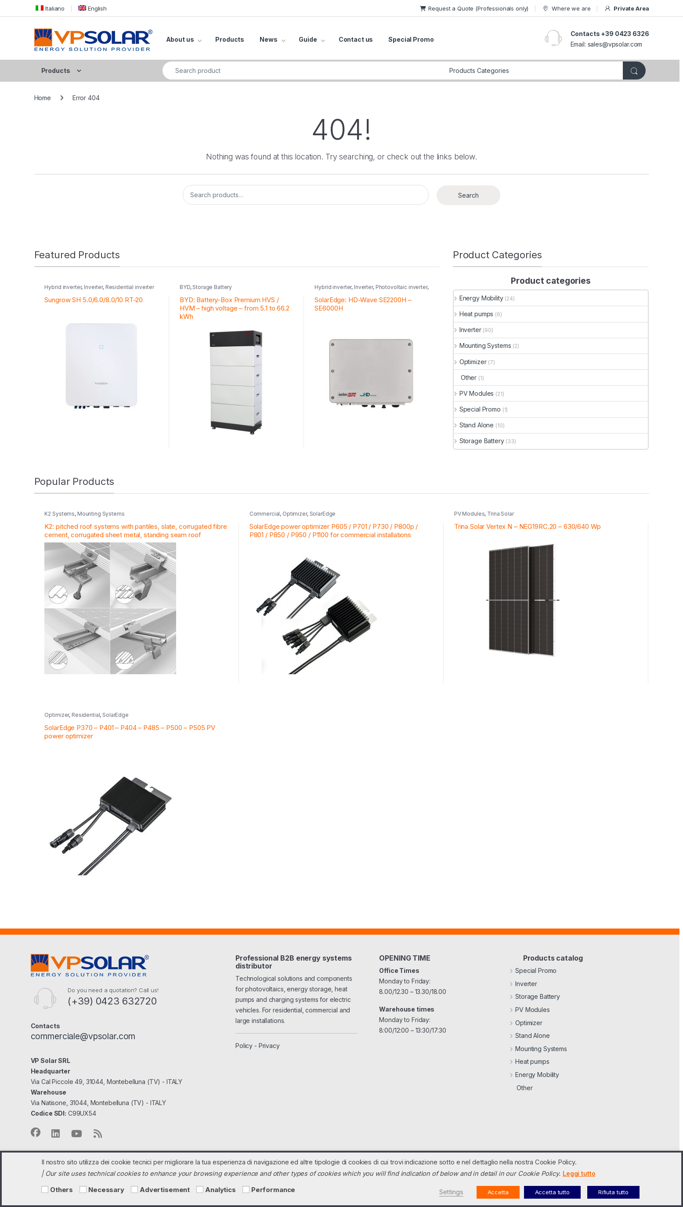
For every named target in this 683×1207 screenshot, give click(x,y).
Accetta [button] (498, 1192)
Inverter (93, 287)
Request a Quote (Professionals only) (474, 8)
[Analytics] (199, 1189)
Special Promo (411, 39)
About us (180, 39)
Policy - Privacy (257, 1045)
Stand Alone (474, 425)
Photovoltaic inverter (401, 287)
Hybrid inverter (62, 287)
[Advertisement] (134, 1189)
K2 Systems (59, 513)
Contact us (356, 39)
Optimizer (470, 361)
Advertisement (165, 1190)
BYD (185, 287)
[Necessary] (83, 1189)
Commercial (264, 513)
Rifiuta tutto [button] (613, 1192)
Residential (86, 715)
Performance (273, 1190)
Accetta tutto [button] (552, 1192)
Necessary (106, 1190)
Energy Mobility (478, 298)
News (268, 39)
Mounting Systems (482, 345)
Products (229, 39)
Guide (308, 39)
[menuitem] (49, 8)
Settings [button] (451, 1192)
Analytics (220, 1190)
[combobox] (304, 70)
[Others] (44, 1189)
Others (61, 1190)
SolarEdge (323, 513)
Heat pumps (473, 314)
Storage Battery (212, 287)
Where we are (566, 8)
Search (468, 195)
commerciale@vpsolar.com (83, 1036)
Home (42, 97)
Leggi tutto (579, 1173)
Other (465, 377)
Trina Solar (500, 513)
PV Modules (474, 393)
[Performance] (245, 1189)
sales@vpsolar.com (615, 44)
